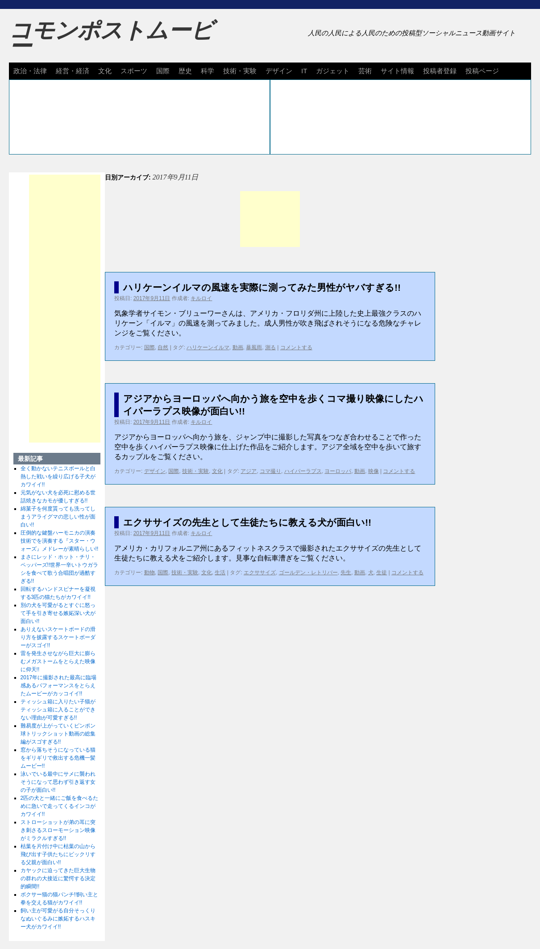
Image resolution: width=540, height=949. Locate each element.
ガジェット (332, 71)
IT (304, 71)
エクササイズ (260, 572)
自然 (163, 347)
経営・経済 (72, 71)
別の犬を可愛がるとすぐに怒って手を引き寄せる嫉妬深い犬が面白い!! (58, 613)
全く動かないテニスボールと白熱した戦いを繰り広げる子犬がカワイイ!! (58, 476)
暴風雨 (254, 347)
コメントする (296, 347)
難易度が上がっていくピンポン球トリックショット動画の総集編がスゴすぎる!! (58, 734)
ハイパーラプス (303, 471)
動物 (149, 572)
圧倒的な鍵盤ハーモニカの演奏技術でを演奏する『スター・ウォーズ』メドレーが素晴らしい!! (60, 541)
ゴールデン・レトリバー (308, 572)
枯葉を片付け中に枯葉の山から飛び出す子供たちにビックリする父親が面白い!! (58, 854)
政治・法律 (30, 71)
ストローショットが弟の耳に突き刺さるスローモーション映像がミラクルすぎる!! (58, 830)
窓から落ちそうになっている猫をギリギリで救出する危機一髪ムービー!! (58, 758)
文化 (105, 71)
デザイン (279, 71)
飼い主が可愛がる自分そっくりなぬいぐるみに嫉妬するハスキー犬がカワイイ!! (58, 918)
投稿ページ (482, 71)
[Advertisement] (270, 219)
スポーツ (133, 71)
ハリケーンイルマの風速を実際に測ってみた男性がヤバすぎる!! (262, 287)
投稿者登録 (440, 71)
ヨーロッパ (337, 471)
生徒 (381, 572)
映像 (373, 471)
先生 (346, 572)
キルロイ (201, 298)
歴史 (185, 71)
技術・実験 (240, 71)
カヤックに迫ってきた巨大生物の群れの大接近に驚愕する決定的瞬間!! (58, 878)
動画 (238, 347)
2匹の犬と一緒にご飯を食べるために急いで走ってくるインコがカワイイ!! (60, 806)
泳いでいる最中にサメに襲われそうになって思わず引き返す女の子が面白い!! (58, 782)
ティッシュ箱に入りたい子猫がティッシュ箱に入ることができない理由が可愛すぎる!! (58, 709)
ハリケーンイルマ (208, 347)
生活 (220, 572)
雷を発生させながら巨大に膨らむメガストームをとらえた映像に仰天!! (58, 661)
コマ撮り (270, 471)
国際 (163, 71)
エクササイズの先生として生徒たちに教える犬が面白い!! (247, 522)
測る (270, 347)
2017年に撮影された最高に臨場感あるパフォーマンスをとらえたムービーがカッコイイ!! (59, 685)
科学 (207, 71)
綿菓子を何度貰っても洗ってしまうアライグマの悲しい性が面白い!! (58, 517)
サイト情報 (397, 71)
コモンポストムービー (111, 38)
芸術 (365, 71)
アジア (249, 471)
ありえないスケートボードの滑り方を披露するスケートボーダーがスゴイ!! (58, 637)
